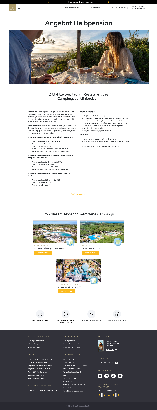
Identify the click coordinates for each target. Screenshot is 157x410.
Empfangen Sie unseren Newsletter (40, 359)
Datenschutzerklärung (70, 381)
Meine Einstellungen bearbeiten (73, 391)
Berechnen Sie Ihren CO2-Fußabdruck (76, 366)
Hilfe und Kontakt (69, 359)
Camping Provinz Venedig (71, 347)
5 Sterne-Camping (34, 344)
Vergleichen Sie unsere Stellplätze (39, 369)
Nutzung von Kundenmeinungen (74, 385)
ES (109, 363)
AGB (64, 375)
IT (120, 363)
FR (113, 363)
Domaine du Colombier (68, 287)
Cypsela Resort (88, 248)
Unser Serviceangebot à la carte (38, 378)
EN (105, 363)
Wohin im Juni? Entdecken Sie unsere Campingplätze (78, 2)
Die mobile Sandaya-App (71, 369)
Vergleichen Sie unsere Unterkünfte (40, 366)
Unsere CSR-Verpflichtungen (38, 372)
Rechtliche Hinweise (69, 378)
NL (101, 363)
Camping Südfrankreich (36, 341)
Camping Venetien (69, 341)
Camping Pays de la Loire (71, 344)
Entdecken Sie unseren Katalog (38, 362)
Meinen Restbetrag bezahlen (72, 372)
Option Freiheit (68, 388)
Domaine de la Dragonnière (46, 248)
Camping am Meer (34, 347)
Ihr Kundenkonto (68, 362)
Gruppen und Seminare (36, 375)
